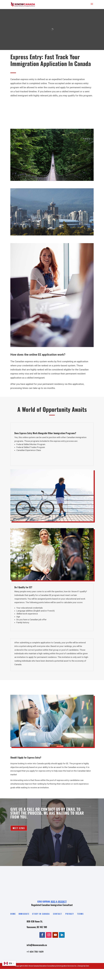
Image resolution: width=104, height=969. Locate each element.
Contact (57, 913)
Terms (80, 913)
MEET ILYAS (19, 828)
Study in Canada (41, 913)
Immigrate (24, 913)
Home (13, 913)
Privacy (69, 913)
